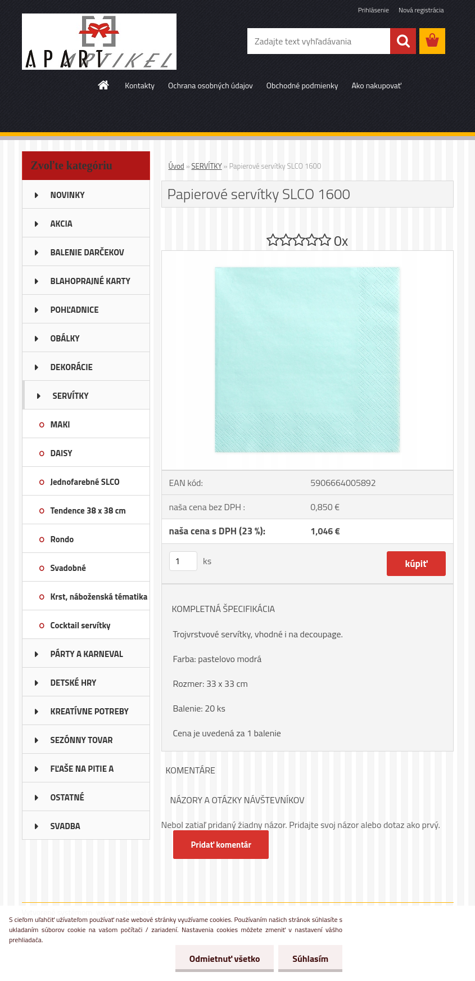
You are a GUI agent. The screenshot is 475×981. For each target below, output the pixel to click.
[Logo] (99, 42)
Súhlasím (310, 958)
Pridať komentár (221, 844)
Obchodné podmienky (302, 85)
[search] (403, 41)
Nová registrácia (421, 9)
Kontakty (140, 85)
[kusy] (183, 561)
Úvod (176, 166)
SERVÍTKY (207, 166)
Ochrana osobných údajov (210, 85)
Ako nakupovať (376, 85)
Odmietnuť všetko (224, 958)
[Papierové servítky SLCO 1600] (307, 255)
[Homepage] (104, 85)
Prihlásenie (373, 9)
